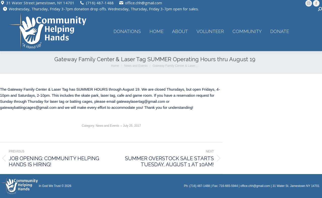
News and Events (107, 125)
